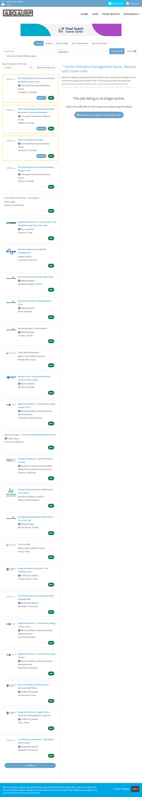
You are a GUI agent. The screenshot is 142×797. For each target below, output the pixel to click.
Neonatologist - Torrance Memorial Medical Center (30, 434)
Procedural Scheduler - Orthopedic (21, 197)
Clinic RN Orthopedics (29, 352)
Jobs (95, 14)
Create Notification (46, 67)
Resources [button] (131, 14)
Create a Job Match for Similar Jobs (99, 115)
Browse (48, 43)
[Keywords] (29, 51)
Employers (132, 3)
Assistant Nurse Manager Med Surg (35, 276)
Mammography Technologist (32, 328)
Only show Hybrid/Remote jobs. (22, 56)
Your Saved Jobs (99, 43)
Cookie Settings (121, 789)
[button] (132, 51)
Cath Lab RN (24, 544)
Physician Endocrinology (30, 139)
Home (84, 14)
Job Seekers (116, 3)
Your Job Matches (80, 43)
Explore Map (62, 43)
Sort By (8, 67)
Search (38, 43)
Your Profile (111, 14)
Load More (30, 765)
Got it (135, 789)
